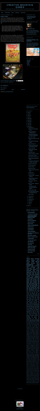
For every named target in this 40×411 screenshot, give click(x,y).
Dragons (31, 306)
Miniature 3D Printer (31, 168)
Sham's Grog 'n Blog (31, 247)
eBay (32, 309)
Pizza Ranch (28, 377)
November (30, 196)
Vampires (36, 348)
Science (34, 279)
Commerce (33, 362)
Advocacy (36, 341)
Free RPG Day (29, 343)
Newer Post (3, 89)
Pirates (37, 330)
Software (29, 348)
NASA (27, 340)
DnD (34, 275)
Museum (35, 317)
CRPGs (27, 349)
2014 (29, 121)
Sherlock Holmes (32, 340)
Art (33, 278)
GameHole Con (32, 372)
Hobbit (27, 286)
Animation (28, 316)
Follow (12, 12)
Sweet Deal (30, 322)
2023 (29, 112)
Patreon (35, 358)
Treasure (37, 381)
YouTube (37, 258)
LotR (33, 350)
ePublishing (37, 319)
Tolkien (27, 283)
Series (38, 347)
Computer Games (29, 301)
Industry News (34, 285)
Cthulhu (36, 322)
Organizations (32, 364)
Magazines (28, 311)
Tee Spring (33, 380)
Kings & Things (4, 16)
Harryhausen (28, 350)
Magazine (32, 330)
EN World (33, 303)
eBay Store (29, 60)
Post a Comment (3, 87)
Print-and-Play (7, 12)
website (35, 300)
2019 (29, 115)
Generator (27, 373)
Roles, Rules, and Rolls (32, 235)
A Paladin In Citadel (31, 249)
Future (34, 339)
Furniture (27, 332)
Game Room (34, 323)
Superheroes (31, 290)
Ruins (37, 365)
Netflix (27, 347)
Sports (33, 348)
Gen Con (37, 372)
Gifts (38, 323)
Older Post (23, 89)
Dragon (37, 331)
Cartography (28, 327)
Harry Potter (32, 332)
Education (36, 294)
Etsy (37, 342)
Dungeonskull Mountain (32, 246)
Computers (32, 295)
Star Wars (28, 284)
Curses (37, 362)
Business (33, 338)
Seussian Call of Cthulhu (32, 155)
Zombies (27, 326)
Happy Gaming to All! (32, 143)
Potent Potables (33, 377)
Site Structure (23, 12)
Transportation (28, 318)
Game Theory (33, 363)
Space (32, 299)
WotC (32, 319)
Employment (28, 323)
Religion (34, 365)
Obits (27, 306)
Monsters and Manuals (32, 220)
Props (27, 365)
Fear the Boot (30, 252)
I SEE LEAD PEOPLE (31, 231)
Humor (28, 261)
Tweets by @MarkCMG (30, 107)
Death (34, 342)
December (30, 127)
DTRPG (28, 62)
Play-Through (33, 333)
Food (37, 295)
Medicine (28, 315)
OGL (32, 358)
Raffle (30, 365)
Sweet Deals (34, 283)
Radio (37, 333)
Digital (37, 349)
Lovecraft (32, 356)
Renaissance (33, 378)
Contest (35, 316)
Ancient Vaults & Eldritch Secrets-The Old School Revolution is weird (32, 216)
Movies (37, 261)
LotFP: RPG (30, 244)
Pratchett (36, 350)
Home (2, 12)
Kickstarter (33, 267)
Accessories (36, 265)
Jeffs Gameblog (30, 241)
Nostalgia (28, 265)
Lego (28, 330)
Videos (28, 258)
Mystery (37, 332)
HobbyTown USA (33, 373)
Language (28, 356)
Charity (36, 314)
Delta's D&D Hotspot (31, 250)
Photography (37, 324)
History (38, 290)
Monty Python (37, 356)
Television (35, 269)
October (30, 197)
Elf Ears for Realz (31, 166)
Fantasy (28, 280)
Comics (29, 291)
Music (27, 295)
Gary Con (31, 304)
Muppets (27, 364)
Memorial (27, 346)
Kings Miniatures (31, 243)
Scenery (34, 347)
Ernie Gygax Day (36, 370)
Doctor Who (37, 299)
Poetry (31, 347)
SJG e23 (28, 65)
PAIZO (28, 63)
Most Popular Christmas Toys (33, 156)
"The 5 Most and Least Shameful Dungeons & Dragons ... (32, 187)
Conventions (29, 268)
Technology (28, 270)
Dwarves (31, 370)
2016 (29, 118)
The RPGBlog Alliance (20, 407)
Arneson (27, 362)
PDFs (33, 324)
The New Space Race (32, 165)
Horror (36, 301)
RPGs (33, 260)
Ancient (30, 314)
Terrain (38, 311)
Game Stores (36, 343)
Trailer (38, 287)
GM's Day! (17, 12)
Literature (31, 288)
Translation (33, 381)
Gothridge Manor (31, 228)
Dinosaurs (27, 363)
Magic (37, 373)
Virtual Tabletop (35, 334)
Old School (34, 280)
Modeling (32, 346)
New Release (33, 357)
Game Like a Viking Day (34, 354)
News (34, 311)
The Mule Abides (31, 238)
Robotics (27, 303)
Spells (33, 379)
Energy (29, 310)
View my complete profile (31, 34)
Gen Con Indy (35, 310)
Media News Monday (31, 281)
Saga (30, 379)
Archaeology (28, 338)
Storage (36, 379)
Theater (33, 341)
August (30, 200)
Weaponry (28, 331)
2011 (29, 126)
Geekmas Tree (30, 172)
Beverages (30, 308)
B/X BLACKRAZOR (31, 212)
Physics (37, 364)
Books (27, 285)
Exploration (28, 371)
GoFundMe (28, 317)
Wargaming (37, 276)
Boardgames (29, 264)
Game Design (37, 306)
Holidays (32, 287)
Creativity (32, 331)
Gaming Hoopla (28, 355)
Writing (36, 304)
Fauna (35, 371)
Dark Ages (27, 370)
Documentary (28, 339)
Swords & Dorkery (31, 222)
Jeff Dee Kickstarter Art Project (33, 153)
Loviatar (37, 363)
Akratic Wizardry (31, 229)
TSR (29, 307)
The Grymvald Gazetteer (31, 17)
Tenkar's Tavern (30, 226)
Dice (27, 287)
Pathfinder (28, 333)
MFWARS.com (29, 18)
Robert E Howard (35, 315)
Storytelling (35, 325)
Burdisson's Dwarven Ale (32, 163)
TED (38, 379)
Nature (37, 346)
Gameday (35, 284)
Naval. (29, 357)
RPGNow (28, 61)
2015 (29, 120)
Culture (37, 338)
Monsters (28, 319)
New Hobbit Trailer (31, 152)
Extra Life (32, 371)
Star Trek (37, 288)
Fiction (34, 291)
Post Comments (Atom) (9, 91)
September (31, 199)
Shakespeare (28, 334)
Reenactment (28, 378)
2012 (29, 124)
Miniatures (33, 293)
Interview (33, 307)
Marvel (36, 308)
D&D (36, 318)
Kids (37, 339)
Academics (37, 309)
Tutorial (27, 309)
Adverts (37, 326)
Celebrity (37, 327)
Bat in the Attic (30, 223)
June (29, 203)
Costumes (32, 349)
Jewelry (34, 355)
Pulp (37, 377)
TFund (29, 380)
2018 (29, 117)
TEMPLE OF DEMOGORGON (33, 225)
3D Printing (32, 326)
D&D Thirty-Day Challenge (31, 302)
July (29, 202)
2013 (29, 123)
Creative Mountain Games (20, 6)
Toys (32, 292)
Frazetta (27, 354)
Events (33, 263)
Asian (30, 362)
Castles (33, 327)
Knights (37, 355)
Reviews (38, 307)
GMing (30, 300)
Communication (28, 342)
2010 (29, 205)
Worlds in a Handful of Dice (33, 236)
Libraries (29, 324)
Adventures (34, 286)
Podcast (30, 325)
